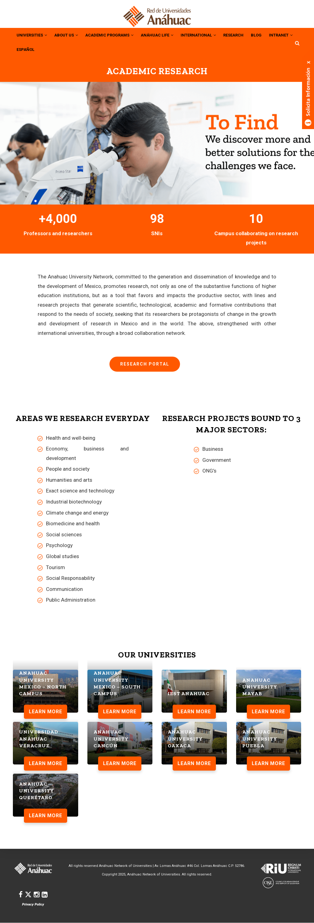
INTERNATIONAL (213, 35)
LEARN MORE (45, 710)
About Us (70, 35)
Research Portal (144, 363)
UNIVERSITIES (33, 35)
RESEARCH (251, 35)
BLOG (275, 35)
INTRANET (30, 49)
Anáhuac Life (168, 35)
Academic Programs (117, 35)
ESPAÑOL (59, 49)
